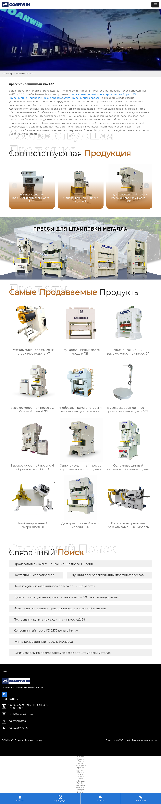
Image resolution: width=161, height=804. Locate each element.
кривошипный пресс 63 (121, 94)
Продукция (60, 798)
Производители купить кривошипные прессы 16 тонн (53, 564)
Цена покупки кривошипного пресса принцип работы (54, 586)
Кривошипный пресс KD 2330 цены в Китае (46, 630)
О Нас (100, 798)
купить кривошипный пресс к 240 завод (43, 641)
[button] (146, 185)
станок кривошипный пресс (87, 94)
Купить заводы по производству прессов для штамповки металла (62, 653)
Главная (5, 74)
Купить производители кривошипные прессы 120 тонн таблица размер (66, 597)
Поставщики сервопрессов (34, 575)
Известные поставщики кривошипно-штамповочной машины (60, 608)
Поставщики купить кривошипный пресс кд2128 (49, 619)
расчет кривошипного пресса (81, 97)
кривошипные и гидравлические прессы (35, 97)
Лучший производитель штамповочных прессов (108, 575)
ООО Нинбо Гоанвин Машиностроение (22, 740)
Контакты (141, 798)
